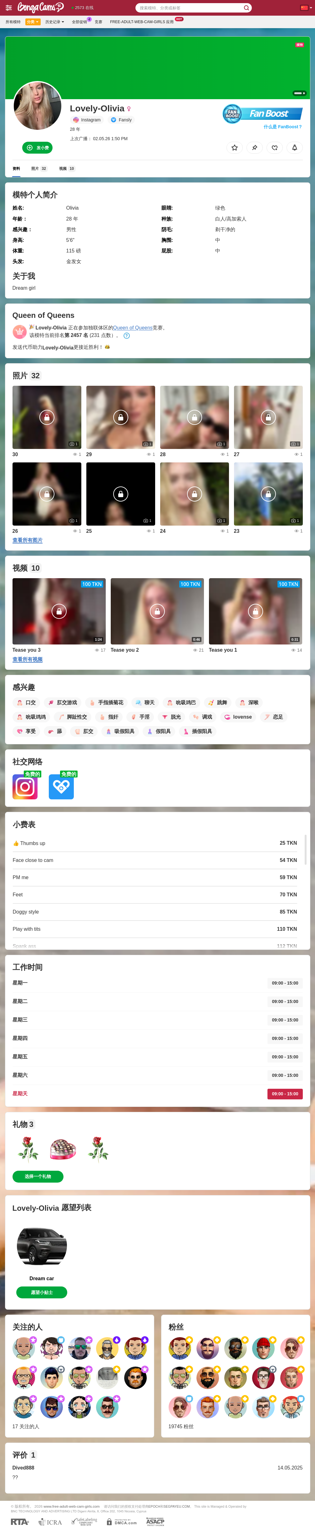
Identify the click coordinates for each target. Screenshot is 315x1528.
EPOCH (154, 1506)
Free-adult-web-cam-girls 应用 (143, 21)
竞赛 (98, 22)
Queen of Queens (133, 327)
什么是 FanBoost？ (283, 126)
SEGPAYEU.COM (177, 1506)
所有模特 (13, 22)
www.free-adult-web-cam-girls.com (71, 1506)
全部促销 (81, 21)
